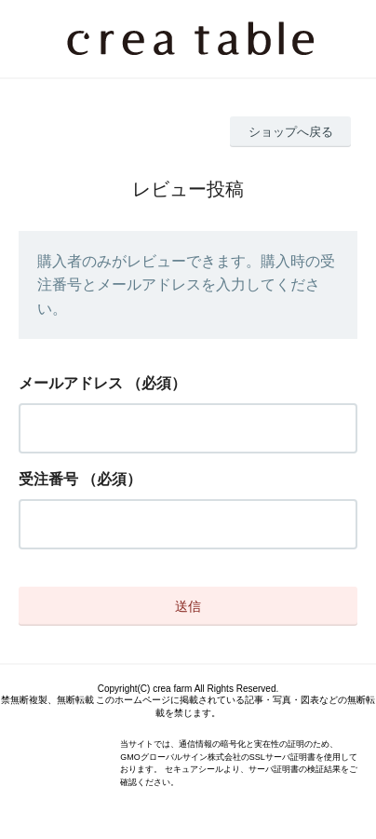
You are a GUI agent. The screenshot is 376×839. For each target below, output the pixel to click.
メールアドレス (71, 383)
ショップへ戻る (290, 132)
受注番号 (48, 479)
